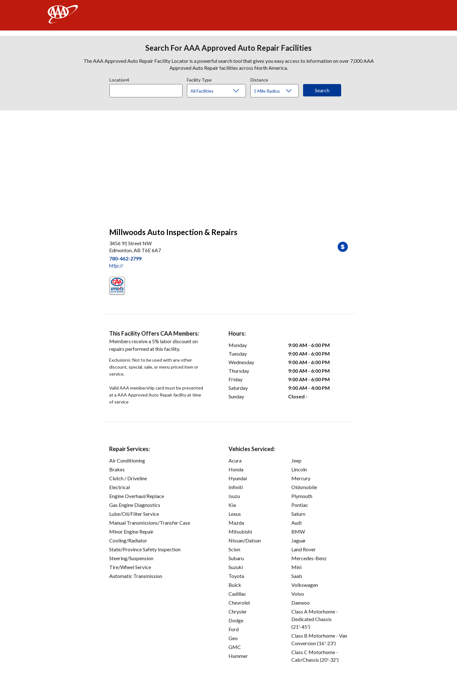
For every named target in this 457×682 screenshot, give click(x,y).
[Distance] (277, 91)
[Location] (145, 90)
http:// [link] (116, 265)
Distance (259, 79)
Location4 (119, 79)
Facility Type (199, 79)
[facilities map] (228, 165)
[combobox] (148, 89)
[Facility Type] (221, 91)
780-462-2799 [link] (125, 258)
